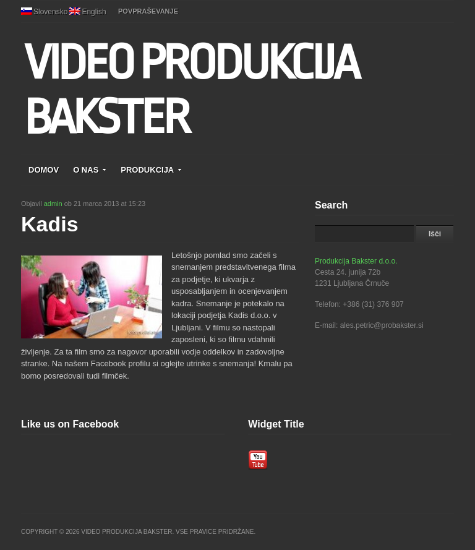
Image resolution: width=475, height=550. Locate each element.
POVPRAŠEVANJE (148, 11)
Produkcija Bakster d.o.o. (356, 261)
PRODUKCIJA (151, 169)
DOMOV (43, 169)
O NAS (89, 169)
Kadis (50, 224)
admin (53, 203)
